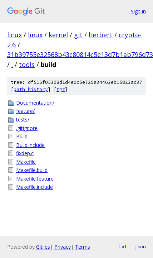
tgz (60, 89)
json (140, 246)
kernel (58, 34)
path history (31, 89)
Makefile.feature (35, 178)
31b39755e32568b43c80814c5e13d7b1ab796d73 (80, 54)
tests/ (22, 119)
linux (14, 34)
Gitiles (43, 246)
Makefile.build (32, 170)
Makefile (26, 161)
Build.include (30, 145)
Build (22, 136)
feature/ (25, 111)
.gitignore (27, 128)
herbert (101, 34)
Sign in (138, 11)
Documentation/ (35, 102)
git (78, 34)
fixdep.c (25, 153)
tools (27, 64)
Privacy (62, 246)
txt (123, 246)
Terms (82, 246)
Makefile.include (34, 186)
